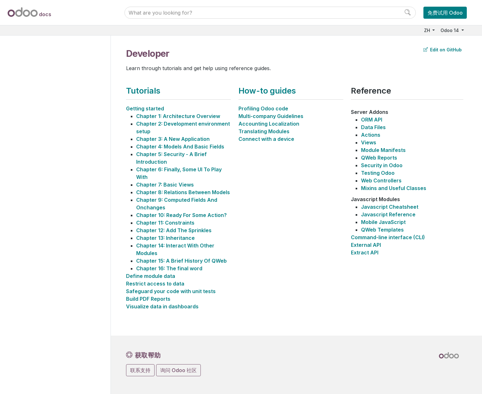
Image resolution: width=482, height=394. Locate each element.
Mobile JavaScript (383, 222)
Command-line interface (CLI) (388, 237)
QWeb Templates (382, 230)
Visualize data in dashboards (162, 306)
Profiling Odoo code (263, 108)
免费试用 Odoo (445, 13)
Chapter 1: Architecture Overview (178, 116)
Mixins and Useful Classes (393, 188)
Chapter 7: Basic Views (165, 184)
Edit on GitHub (442, 49)
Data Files (373, 127)
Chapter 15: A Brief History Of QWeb (181, 261)
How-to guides (267, 90)
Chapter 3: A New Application (173, 139)
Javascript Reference (388, 214)
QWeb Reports (379, 157)
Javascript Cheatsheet (389, 207)
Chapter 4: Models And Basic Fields (180, 146)
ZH (427, 30)
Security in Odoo (382, 165)
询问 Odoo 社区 (178, 370)
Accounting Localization (268, 124)
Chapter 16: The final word (169, 268)
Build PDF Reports (148, 299)
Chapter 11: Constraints (165, 223)
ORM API (371, 119)
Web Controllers (381, 180)
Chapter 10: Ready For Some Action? (181, 215)
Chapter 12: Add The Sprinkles (174, 230)
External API (366, 245)
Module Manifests (383, 150)
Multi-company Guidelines (270, 116)
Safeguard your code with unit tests (171, 291)
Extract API (364, 252)
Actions (370, 135)
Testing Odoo (378, 173)
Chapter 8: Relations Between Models (183, 192)
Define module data (150, 276)
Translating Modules (263, 131)
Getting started (145, 108)
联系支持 (140, 370)
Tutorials (143, 90)
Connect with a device (266, 139)
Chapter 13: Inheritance (165, 238)
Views (368, 142)
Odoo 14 (450, 30)
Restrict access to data (155, 283)
